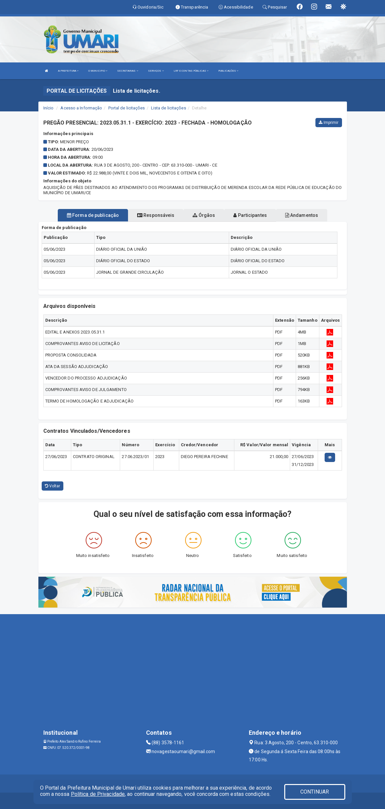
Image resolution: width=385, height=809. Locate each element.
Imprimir (328, 122)
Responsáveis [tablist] (155, 215)
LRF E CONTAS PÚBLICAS (191, 70)
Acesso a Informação (81, 107)
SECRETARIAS (127, 70)
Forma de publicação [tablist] (93, 215)
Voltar (52, 486)
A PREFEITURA (68, 70)
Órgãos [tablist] (204, 215)
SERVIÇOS (156, 70)
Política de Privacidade (98, 794)
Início (48, 107)
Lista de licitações (168, 107)
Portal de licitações (126, 107)
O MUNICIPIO (97, 70)
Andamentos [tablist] (301, 215)
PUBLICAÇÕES (228, 70)
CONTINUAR (314, 792)
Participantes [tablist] (250, 215)
